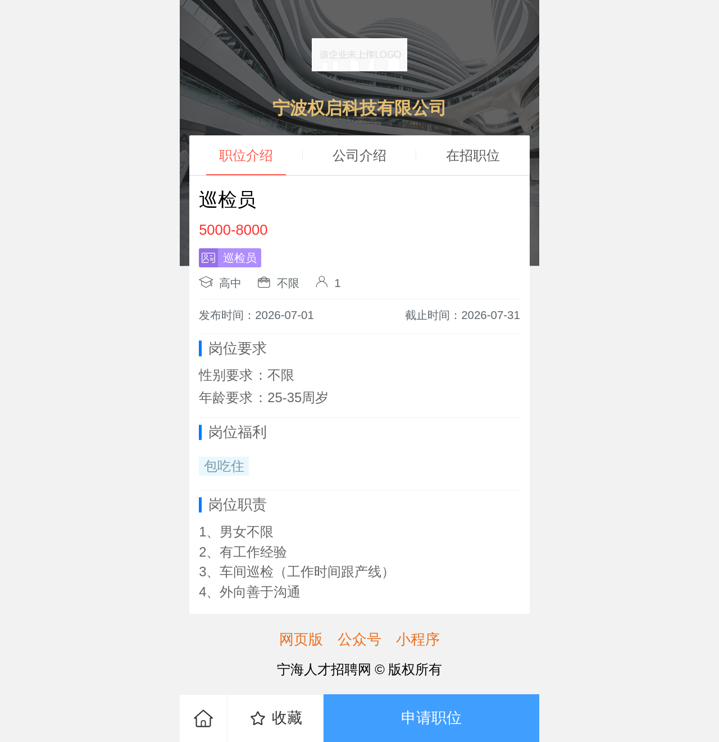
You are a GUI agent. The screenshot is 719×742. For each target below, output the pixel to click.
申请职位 (431, 717)
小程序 (418, 639)
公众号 (359, 639)
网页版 (301, 639)
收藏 (275, 718)
